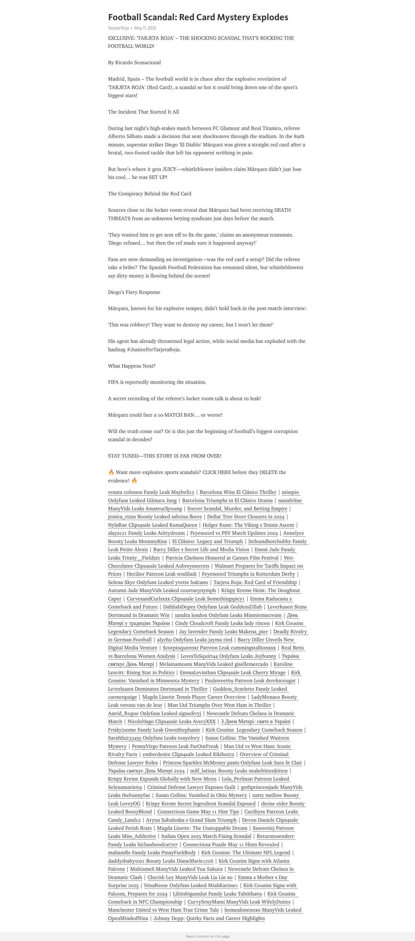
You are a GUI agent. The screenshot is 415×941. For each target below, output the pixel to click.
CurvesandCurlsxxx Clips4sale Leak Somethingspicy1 (186, 599)
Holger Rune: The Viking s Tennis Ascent (248, 525)
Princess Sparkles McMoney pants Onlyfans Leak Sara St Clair (232, 762)
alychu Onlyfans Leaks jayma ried (194, 639)
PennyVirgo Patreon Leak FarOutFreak (175, 746)
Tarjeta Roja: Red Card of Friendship (255, 582)
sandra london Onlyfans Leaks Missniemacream (228, 615)
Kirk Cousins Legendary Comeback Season (254, 730)
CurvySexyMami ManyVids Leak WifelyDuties (239, 902)
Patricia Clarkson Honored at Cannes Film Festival (222, 558)
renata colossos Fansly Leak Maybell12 (151, 492)
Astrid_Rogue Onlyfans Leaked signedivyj (154, 713)
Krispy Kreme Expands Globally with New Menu (162, 779)
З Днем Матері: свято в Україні (255, 721)
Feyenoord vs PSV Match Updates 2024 (234, 533)
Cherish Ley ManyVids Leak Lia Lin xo (190, 877)
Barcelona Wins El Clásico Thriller (238, 492)
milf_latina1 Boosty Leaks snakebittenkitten (239, 771)
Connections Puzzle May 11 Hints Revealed (231, 844)
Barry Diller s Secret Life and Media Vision (201, 549)
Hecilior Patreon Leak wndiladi (162, 574)
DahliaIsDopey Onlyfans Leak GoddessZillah (212, 607)
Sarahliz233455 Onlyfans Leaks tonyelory (154, 738)
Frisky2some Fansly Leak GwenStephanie (154, 730)
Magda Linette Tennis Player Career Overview (194, 697)
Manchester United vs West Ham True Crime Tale (163, 910)
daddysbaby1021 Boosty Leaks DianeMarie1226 (160, 861)
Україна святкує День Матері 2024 (146, 771)
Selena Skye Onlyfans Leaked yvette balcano (158, 582)
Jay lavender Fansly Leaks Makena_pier (223, 631)
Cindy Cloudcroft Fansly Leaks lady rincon (222, 623)
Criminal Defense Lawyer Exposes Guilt (191, 787)
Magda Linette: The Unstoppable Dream (202, 828)
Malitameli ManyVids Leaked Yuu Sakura (176, 869)
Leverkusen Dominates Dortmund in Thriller (157, 689)
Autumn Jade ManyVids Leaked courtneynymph (162, 590)
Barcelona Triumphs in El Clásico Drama (227, 500)
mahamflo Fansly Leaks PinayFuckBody (152, 852)
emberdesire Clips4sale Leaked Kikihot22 (188, 754)
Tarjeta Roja (118, 28)
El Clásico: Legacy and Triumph (207, 541)
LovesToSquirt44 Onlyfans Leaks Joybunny (228, 656)
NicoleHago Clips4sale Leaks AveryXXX (172, 721)
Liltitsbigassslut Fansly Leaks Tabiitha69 (217, 894)
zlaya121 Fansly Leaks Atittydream (146, 533)
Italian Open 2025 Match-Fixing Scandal (206, 836)
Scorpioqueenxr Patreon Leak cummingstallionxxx (219, 648)
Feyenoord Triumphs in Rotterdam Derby (248, 574)
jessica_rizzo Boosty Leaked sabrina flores (155, 516)
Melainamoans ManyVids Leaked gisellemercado (213, 664)
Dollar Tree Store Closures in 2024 (245, 516)
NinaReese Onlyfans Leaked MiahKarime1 (191, 885)
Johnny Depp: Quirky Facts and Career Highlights (209, 918)
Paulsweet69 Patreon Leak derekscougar (250, 680)
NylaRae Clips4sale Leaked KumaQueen (152, 525)
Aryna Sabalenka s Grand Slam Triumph (191, 820)
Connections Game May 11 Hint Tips (198, 811)
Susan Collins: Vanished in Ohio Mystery (201, 795)
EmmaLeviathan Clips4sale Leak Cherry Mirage (233, 672)
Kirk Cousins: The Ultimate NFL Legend (245, 852)
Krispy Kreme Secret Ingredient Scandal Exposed (201, 803)
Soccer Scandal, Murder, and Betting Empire (237, 508)
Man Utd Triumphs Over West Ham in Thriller (219, 705)
